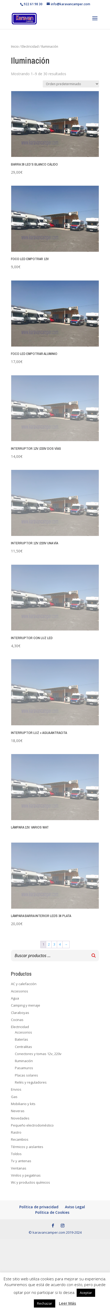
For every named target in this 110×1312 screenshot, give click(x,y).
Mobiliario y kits (23, 1103)
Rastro (16, 1132)
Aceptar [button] (86, 1292)
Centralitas (23, 1046)
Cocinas (17, 1019)
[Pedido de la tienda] (71, 83)
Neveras (18, 1110)
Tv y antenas (21, 1161)
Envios (16, 1089)
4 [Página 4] (60, 944)
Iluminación (24, 1060)
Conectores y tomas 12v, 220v (38, 1053)
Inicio (15, 46)
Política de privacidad (38, 1206)
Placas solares (26, 1075)
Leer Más (67, 1303)
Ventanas (18, 1168)
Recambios (19, 1139)
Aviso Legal (75, 1206)
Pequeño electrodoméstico (32, 1125)
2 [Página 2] (49, 944)
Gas (14, 1096)
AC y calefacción (23, 983)
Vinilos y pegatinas (26, 1175)
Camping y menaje (25, 1005)
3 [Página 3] (54, 944)
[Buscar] (93, 955)
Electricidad (30, 46)
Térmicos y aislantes (27, 1146)
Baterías (21, 1039)
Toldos (16, 1153)
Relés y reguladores (31, 1082)
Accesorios (19, 991)
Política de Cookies (52, 1212)
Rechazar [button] (44, 1303)
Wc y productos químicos (30, 1182)
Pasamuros (24, 1068)
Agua (15, 998)
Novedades (20, 1118)
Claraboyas (20, 1012)
